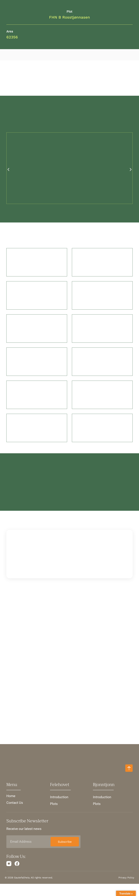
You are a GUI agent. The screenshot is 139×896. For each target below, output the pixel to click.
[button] (8, 171)
